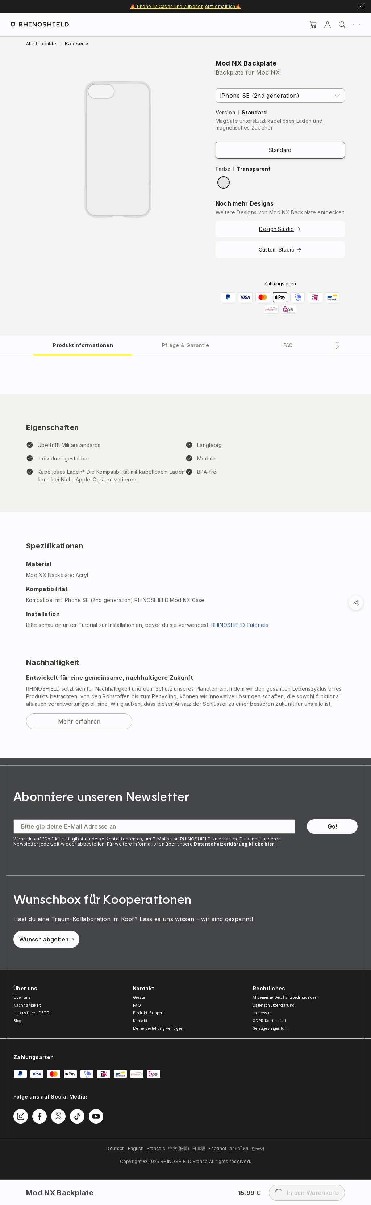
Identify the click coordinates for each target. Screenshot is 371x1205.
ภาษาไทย (238, 1148)
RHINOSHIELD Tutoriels (239, 625)
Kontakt (140, 1021)
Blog (17, 1021)
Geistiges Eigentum (270, 1028)
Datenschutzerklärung (274, 1005)
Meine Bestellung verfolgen (158, 1028)
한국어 (258, 1148)
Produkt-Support (148, 1013)
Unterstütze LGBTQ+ (33, 1013)
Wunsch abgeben (46, 939)
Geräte (139, 997)
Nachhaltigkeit (27, 1005)
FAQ (137, 1005)
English (136, 1148)
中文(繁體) (178, 1148)
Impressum (263, 1013)
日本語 (198, 1148)
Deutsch (115, 1148)
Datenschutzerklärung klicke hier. (235, 844)
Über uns (22, 997)
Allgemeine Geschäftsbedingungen (285, 997)
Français (156, 1148)
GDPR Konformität (269, 1021)
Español (217, 1148)
